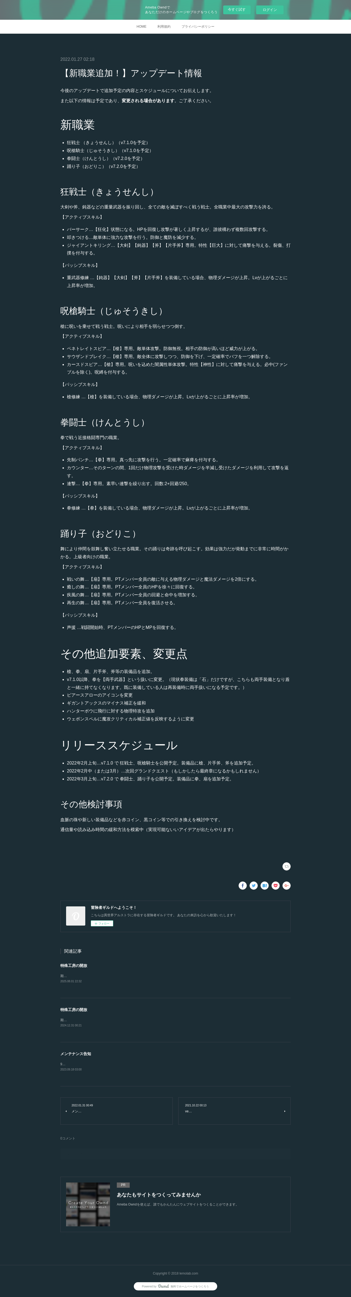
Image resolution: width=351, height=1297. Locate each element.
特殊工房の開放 (73, 965)
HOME (141, 26)
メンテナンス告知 (75, 1054)
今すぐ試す (237, 9)
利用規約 (164, 26)
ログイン (270, 10)
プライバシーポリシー (198, 26)
